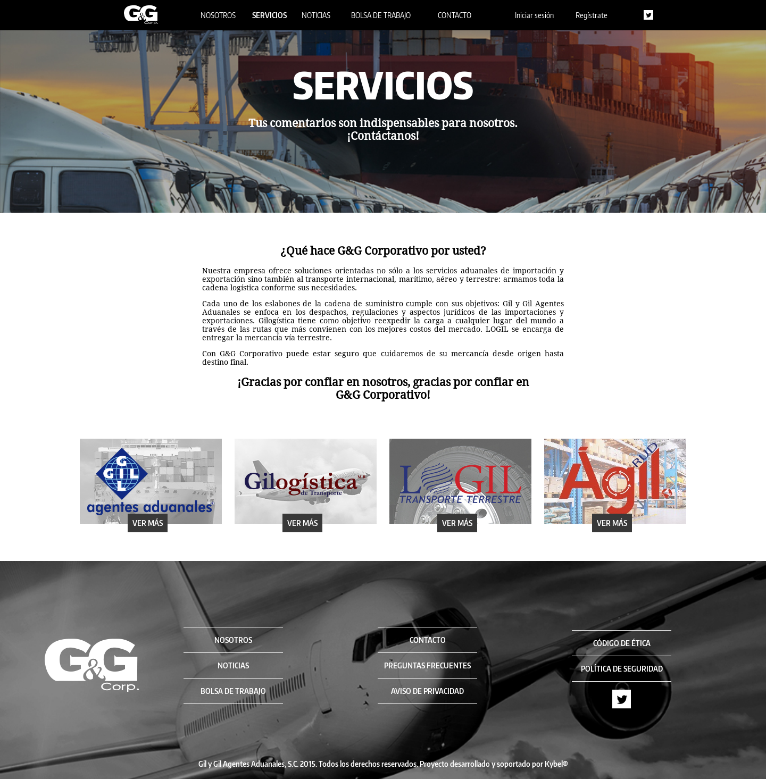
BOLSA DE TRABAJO (381, 15)
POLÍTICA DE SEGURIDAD (622, 668)
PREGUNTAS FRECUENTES (427, 665)
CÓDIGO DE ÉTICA (622, 643)
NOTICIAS (316, 15)
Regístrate (591, 15)
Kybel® (556, 763)
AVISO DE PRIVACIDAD (427, 691)
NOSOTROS (218, 15)
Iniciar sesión (534, 15)
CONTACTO (454, 15)
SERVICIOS (269, 15)
